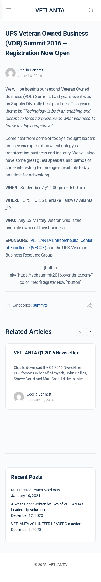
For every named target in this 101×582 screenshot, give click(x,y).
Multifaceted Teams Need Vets (35, 490)
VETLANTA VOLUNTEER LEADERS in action (46, 524)
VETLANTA (50, 10)
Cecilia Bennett (30, 70)
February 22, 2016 (40, 400)
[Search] (91, 10)
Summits (40, 305)
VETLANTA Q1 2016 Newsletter (46, 353)
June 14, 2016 (30, 76)
